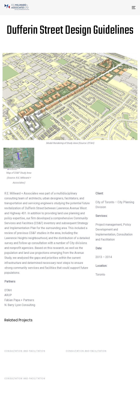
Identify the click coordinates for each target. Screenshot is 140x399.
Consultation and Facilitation (24, 351)
